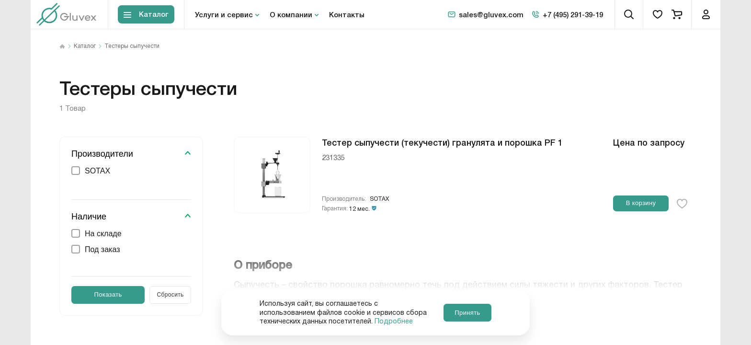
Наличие (88, 216)
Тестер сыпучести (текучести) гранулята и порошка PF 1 (442, 142)
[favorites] (657, 14)
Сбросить (170, 294)
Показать (108, 294)
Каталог (85, 46)
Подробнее (394, 321)
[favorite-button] (682, 203)
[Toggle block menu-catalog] (146, 14)
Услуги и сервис (224, 14)
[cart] (676, 14)
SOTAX (379, 199)
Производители (102, 154)
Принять (467, 312)
